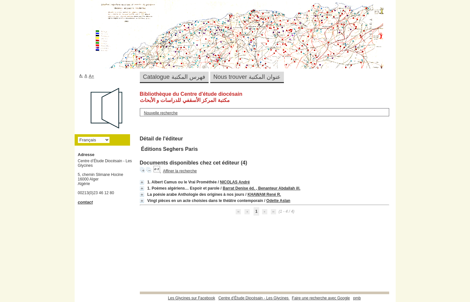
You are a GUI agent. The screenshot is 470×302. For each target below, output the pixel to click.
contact (85, 202)
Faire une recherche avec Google (321, 298)
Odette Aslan (278, 200)
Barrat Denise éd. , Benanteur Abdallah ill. (261, 188)
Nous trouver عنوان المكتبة (247, 77)
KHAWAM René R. (264, 194)
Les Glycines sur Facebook (191, 298)
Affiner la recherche (180, 171)
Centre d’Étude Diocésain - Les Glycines (254, 298)
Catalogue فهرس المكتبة (174, 77)
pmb (356, 298)
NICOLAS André (235, 182)
